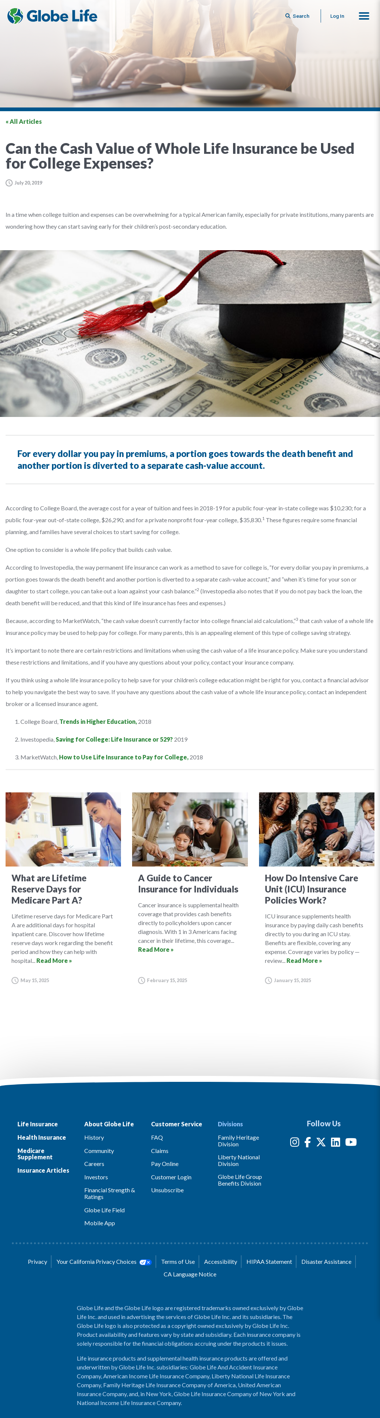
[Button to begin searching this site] (298, 15)
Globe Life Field (104, 1209)
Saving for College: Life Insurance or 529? (114, 739)
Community (99, 1150)
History (94, 1137)
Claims (159, 1150)
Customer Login (171, 1176)
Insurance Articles (43, 1170)
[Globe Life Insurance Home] (52, 15)
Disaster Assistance (326, 1261)
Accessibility (220, 1261)
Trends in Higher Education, (98, 721)
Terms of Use (178, 1261)
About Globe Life (109, 1123)
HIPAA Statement (269, 1261)
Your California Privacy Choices (103, 1261)
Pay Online (164, 1163)
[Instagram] (294, 1143)
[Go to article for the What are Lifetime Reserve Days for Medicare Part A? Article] (63, 888)
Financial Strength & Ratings (109, 1193)
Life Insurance (37, 1123)
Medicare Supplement (35, 1154)
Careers (94, 1163)
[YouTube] (351, 1143)
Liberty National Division (239, 1160)
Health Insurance (41, 1137)
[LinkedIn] (335, 1143)
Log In (337, 16)
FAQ (157, 1137)
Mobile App (99, 1222)
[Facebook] (307, 1143)
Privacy (37, 1261)
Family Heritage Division (238, 1140)
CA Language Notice (190, 1274)
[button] (364, 15)
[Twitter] (321, 1143)
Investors (96, 1176)
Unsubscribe (167, 1189)
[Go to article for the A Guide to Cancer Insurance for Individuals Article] (190, 888)
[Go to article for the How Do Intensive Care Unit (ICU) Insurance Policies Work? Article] (316, 888)
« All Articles (24, 121)
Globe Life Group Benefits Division (240, 1180)
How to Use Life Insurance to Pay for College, (124, 757)
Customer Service (176, 1123)
